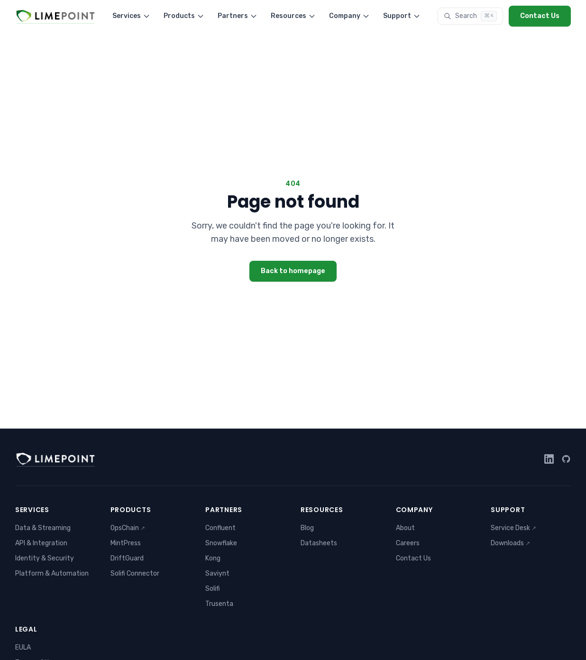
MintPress (125, 543)
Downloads (510, 543)
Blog (307, 528)
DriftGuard (127, 558)
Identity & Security (44, 558)
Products (184, 16)
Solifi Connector (134, 573)
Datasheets (319, 543)
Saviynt (217, 573)
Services (131, 16)
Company (349, 16)
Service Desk (513, 528)
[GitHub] (566, 459)
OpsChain (127, 528)
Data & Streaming (43, 528)
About (405, 528)
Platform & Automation (52, 573)
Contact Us (539, 16)
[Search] (470, 16)
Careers (408, 543)
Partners (237, 16)
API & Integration (41, 543)
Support (402, 16)
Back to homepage (293, 271)
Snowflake (221, 543)
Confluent (220, 528)
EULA (23, 647)
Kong (212, 558)
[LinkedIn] (549, 459)
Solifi (212, 589)
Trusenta (219, 604)
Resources (293, 16)
